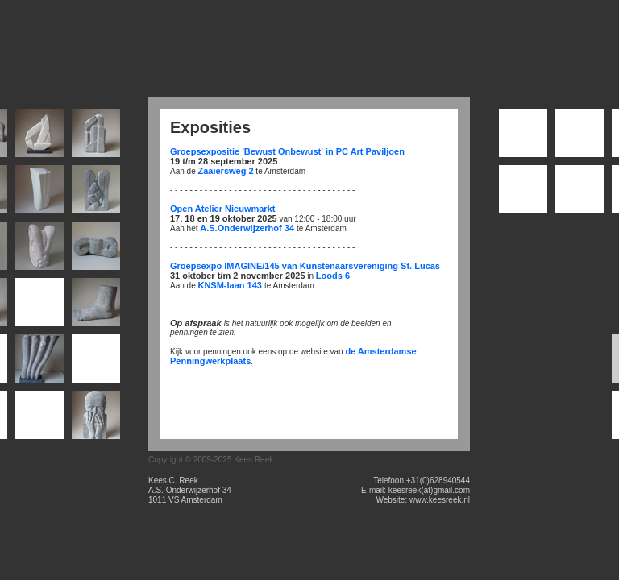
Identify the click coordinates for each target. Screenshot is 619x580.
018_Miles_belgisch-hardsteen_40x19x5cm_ (96, 418)
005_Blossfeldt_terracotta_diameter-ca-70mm (579, 193)
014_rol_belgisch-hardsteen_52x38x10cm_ (39, 362)
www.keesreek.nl (439, 499)
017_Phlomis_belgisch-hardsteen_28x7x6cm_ (39, 418)
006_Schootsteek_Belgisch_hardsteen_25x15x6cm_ (96, 193)
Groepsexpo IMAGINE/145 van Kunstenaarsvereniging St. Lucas (305, 266)
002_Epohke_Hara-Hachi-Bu (579, 136)
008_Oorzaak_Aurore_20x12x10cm (39, 249)
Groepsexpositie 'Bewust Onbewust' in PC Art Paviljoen (287, 151)
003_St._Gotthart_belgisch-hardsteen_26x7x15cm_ (96, 136)
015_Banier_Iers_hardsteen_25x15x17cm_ (96, 362)
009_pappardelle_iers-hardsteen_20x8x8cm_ (96, 249)
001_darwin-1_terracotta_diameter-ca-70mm (523, 136)
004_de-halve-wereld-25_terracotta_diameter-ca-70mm (523, 193)
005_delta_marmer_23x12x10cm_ (39, 193)
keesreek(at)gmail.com (429, 490)
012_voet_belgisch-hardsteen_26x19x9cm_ (96, 306)
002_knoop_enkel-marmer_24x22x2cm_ (39, 136)
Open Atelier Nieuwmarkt (222, 208)
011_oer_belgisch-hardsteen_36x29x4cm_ (39, 306)
